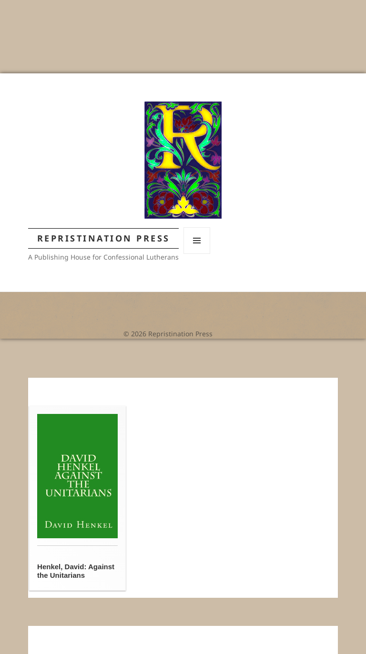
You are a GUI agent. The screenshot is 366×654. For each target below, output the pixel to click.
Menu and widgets (197, 253)
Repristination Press (103, 238)
